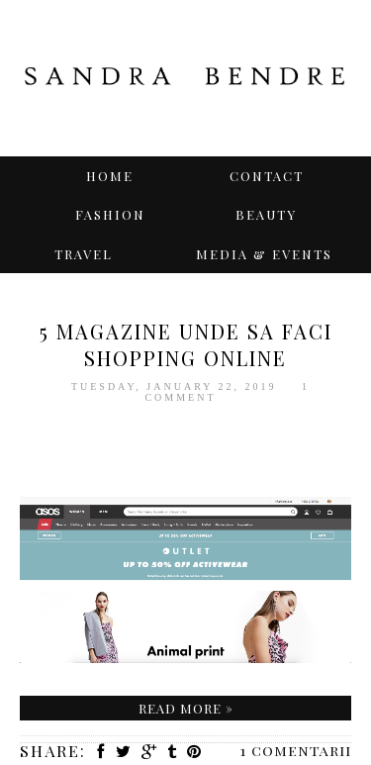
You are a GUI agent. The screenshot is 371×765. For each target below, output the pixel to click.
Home (110, 175)
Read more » (186, 708)
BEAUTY (266, 214)
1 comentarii (295, 750)
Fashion (110, 214)
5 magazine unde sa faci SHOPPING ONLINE (186, 344)
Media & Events (264, 253)
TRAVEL (83, 253)
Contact (267, 175)
